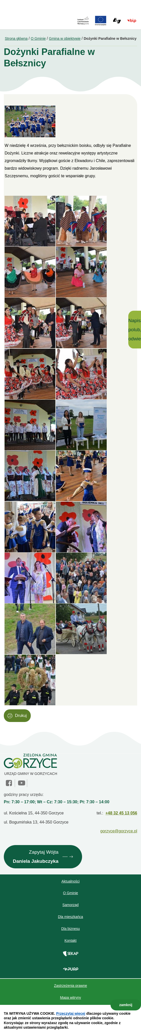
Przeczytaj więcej (70, 1013)
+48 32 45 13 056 (121, 813)
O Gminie (38, 38)
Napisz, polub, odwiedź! (134, 329)
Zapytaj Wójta (35, 857)
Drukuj (21, 715)
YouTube (21, 783)
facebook (9, 783)
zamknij (125, 1005)
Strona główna (16, 38)
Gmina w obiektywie (65, 38)
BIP (131, 20)
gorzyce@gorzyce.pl (118, 831)
